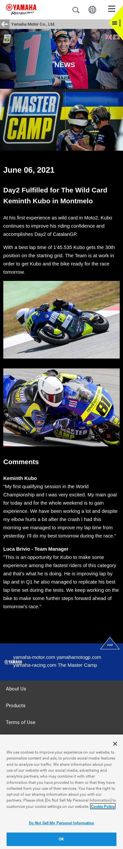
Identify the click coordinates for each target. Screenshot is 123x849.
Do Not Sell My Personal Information (61, 824)
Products (16, 706)
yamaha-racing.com (34, 665)
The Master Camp (77, 665)
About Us (16, 689)
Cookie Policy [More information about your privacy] (103, 808)
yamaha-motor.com (34, 657)
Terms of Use (20, 722)
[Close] (115, 745)
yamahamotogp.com (79, 657)
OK (61, 841)
